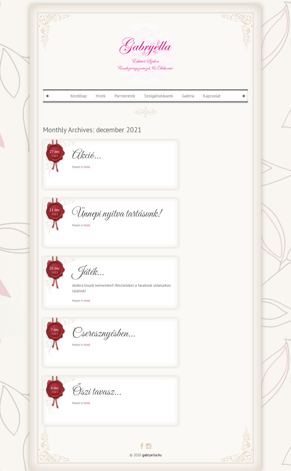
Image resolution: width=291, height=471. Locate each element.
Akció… (86, 155)
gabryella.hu (151, 455)
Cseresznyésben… (103, 333)
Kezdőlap (78, 96)
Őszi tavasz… (96, 392)
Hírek (101, 96)
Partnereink (124, 96)
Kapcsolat (212, 96)
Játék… (88, 272)
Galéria (188, 96)
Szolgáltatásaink (158, 96)
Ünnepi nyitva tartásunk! (116, 214)
